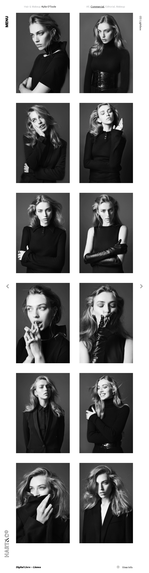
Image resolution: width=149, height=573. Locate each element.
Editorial (110, 6)
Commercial (97, 6)
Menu (7, 21)
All (87, 6)
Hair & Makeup (32, 6)
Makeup (120, 6)
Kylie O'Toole (49, 6)
